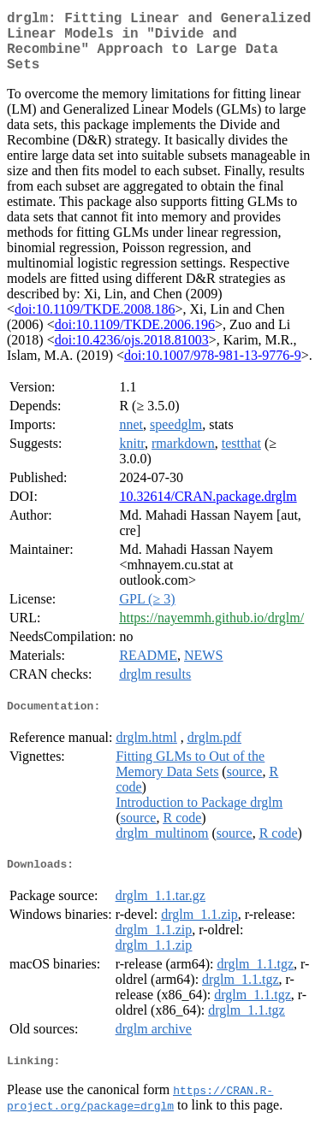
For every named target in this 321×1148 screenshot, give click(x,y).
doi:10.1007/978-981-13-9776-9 (212, 369)
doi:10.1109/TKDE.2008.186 (95, 322)
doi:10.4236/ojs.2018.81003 (132, 353)
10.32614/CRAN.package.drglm (207, 510)
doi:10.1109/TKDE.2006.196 (135, 338)
